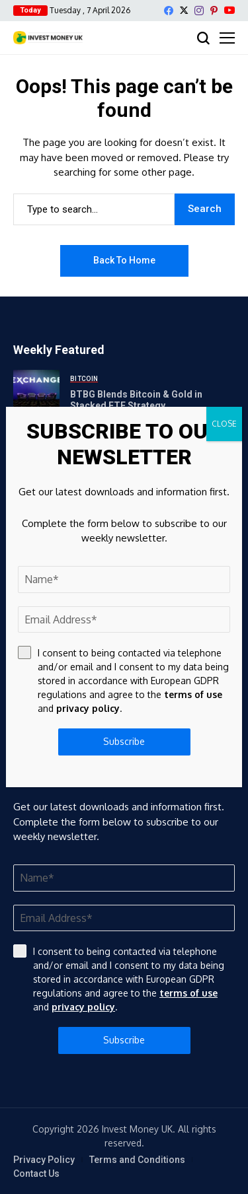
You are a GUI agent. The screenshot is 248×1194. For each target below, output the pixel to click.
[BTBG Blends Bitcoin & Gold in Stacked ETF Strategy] (36, 393)
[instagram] (199, 10)
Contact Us (36, 1173)
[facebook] (168, 10)
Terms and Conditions (137, 1159)
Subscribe (124, 1039)
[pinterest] (214, 10)
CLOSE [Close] (224, 424)
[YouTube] (229, 10)
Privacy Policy (44, 1159)
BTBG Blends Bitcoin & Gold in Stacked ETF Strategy (136, 400)
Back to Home (124, 260)
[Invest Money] (48, 37)
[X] (184, 10)
